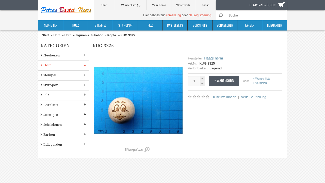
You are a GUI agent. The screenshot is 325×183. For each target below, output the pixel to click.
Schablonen (225, 25)
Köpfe (111, 35)
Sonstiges (200, 25)
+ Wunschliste (261, 78)
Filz (150, 25)
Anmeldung (173, 15)
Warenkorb (183, 5)
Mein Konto (159, 5)
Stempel (100, 25)
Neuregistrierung (200, 15)
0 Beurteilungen (224, 97)
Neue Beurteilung (253, 97)
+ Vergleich (260, 82)
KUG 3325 (128, 35)
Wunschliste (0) (130, 5)
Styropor (125, 25)
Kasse (205, 5)
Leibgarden (274, 25)
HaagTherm (213, 58)
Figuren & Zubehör (89, 35)
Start (104, 5)
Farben (249, 25)
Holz (75, 25)
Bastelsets (175, 25)
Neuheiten (50, 25)
